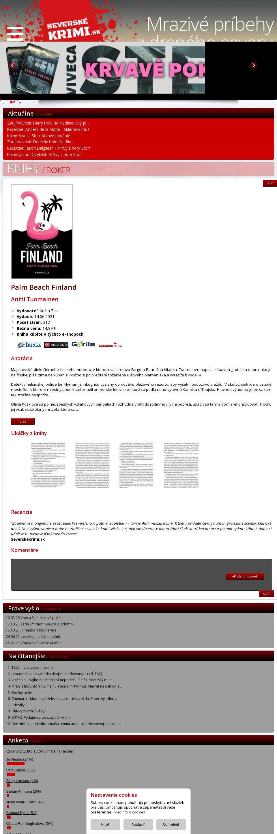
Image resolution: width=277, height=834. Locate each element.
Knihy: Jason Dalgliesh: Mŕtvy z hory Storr (44, 154)
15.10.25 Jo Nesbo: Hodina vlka (31, 630)
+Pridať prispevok (245, 576)
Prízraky (18, 705)
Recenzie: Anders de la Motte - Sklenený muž (48, 129)
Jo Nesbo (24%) (19, 759)
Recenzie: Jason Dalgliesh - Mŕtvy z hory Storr (48, 148)
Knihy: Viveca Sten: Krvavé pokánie (38, 135)
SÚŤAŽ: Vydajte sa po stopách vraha (41, 717)
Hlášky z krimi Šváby (28, 711)
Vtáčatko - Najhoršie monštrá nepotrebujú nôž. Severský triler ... (63, 679)
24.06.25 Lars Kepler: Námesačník (33, 636)
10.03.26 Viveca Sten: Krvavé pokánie (35, 617)
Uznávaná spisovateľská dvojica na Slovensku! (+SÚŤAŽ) (57, 673)
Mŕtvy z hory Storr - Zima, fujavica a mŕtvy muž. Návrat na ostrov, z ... (67, 686)
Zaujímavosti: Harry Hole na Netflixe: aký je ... (48, 123)
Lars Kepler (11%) (21, 770)
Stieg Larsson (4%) (22, 781)
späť (266, 594)
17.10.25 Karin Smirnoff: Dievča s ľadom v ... (41, 624)
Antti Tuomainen (35, 299)
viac (23, 421)
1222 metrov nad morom (32, 667)
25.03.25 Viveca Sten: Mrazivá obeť (34, 642)
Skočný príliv (22, 692)
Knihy (38, 168)
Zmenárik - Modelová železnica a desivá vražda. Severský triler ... (64, 698)
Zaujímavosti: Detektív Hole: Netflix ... (41, 141)
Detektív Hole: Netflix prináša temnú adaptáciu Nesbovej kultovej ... (66, 723)
